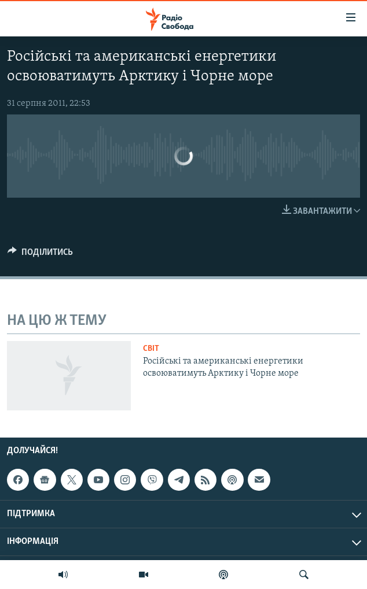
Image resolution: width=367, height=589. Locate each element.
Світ (151, 348)
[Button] (40, 255)
